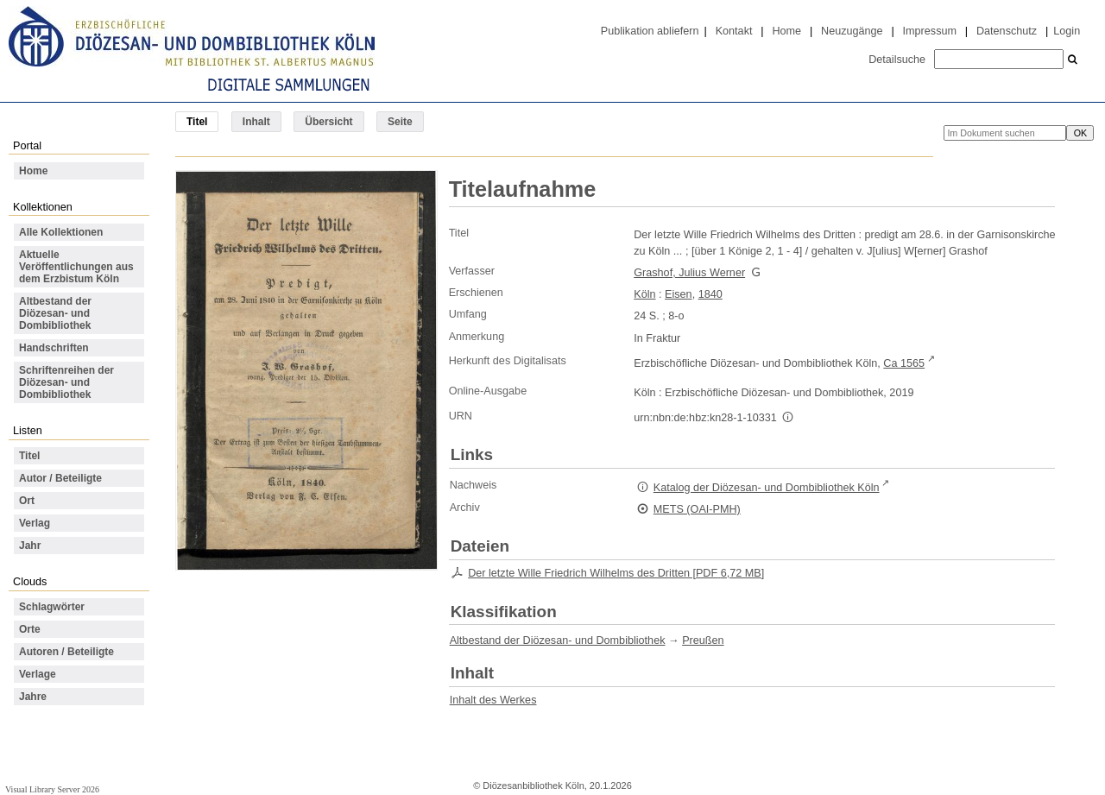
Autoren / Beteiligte (66, 652)
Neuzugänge (852, 31)
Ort (27, 501)
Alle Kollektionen (61, 232)
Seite (400, 122)
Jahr (30, 545)
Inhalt (256, 122)
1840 (710, 294)
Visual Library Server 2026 (52, 789)
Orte (30, 629)
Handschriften (54, 348)
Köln (644, 294)
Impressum (930, 31)
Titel (29, 456)
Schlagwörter (52, 607)
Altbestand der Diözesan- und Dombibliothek (55, 313)
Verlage (37, 674)
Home (786, 31)
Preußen (702, 640)
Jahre (33, 697)
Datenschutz (1006, 31)
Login (1066, 31)
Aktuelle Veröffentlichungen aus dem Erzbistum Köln (76, 267)
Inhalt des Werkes (493, 700)
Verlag (34, 523)
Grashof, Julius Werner (689, 273)
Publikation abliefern (650, 31)
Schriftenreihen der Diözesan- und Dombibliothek (66, 382)
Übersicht (328, 122)
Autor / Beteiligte (60, 478)
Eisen (678, 294)
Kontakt (734, 31)
